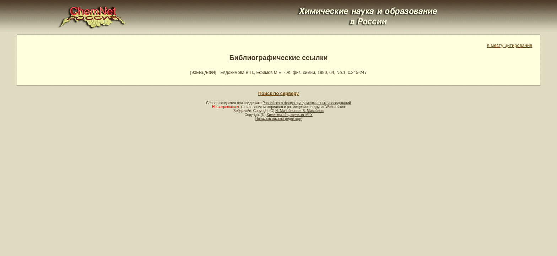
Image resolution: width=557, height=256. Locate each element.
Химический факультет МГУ (289, 115)
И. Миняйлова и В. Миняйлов (299, 111)
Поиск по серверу (278, 93)
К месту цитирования (509, 45)
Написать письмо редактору (278, 119)
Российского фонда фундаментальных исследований (307, 103)
